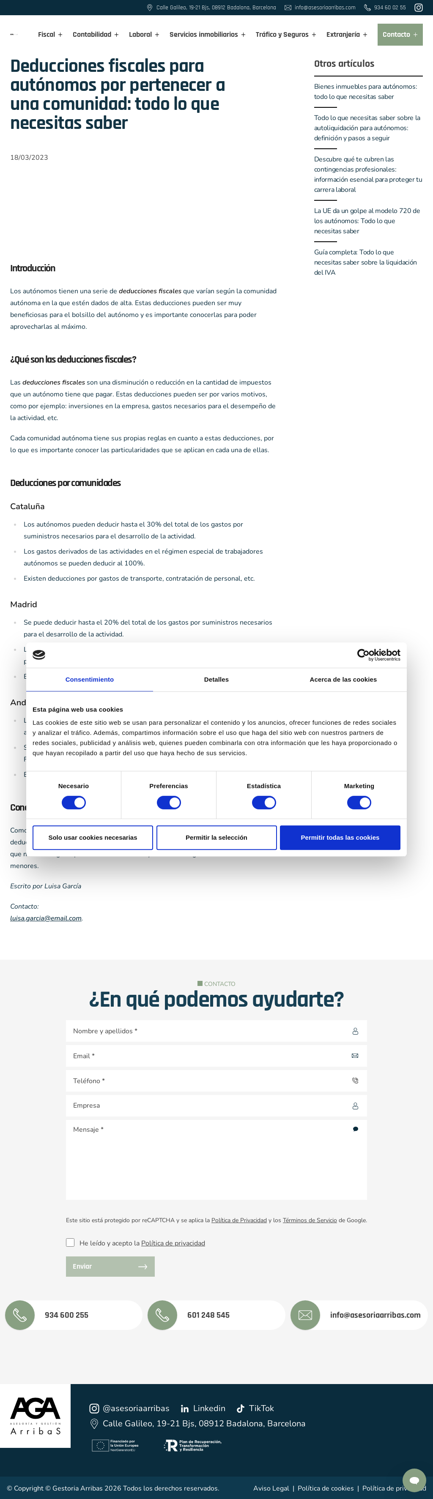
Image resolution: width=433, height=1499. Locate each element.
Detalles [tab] (216, 679)
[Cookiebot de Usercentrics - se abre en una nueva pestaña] (363, 655)
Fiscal (50, 34)
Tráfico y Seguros (286, 34)
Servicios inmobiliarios (208, 34)
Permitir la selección (216, 837)
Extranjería (346, 34)
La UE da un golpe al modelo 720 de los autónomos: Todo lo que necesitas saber (367, 221)
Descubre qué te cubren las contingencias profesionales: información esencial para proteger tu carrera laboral (368, 174)
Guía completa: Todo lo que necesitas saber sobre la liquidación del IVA (365, 262)
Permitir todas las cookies (340, 837)
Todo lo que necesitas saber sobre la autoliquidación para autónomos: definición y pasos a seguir (367, 128)
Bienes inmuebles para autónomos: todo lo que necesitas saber (365, 91)
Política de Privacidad (239, 1220)
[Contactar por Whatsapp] (414, 1480)
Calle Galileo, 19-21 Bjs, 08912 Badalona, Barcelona (197, 1423)
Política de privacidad (173, 1243)
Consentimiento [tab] (90, 679)
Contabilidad (96, 34)
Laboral (144, 34)
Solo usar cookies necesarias (92, 837)
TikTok (255, 1408)
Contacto (400, 34)
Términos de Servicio (310, 1220)
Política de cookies (326, 1488)
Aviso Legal (271, 1488)
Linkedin (202, 1408)
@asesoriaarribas (129, 1408)
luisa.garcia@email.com (46, 918)
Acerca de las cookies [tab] (343, 679)
